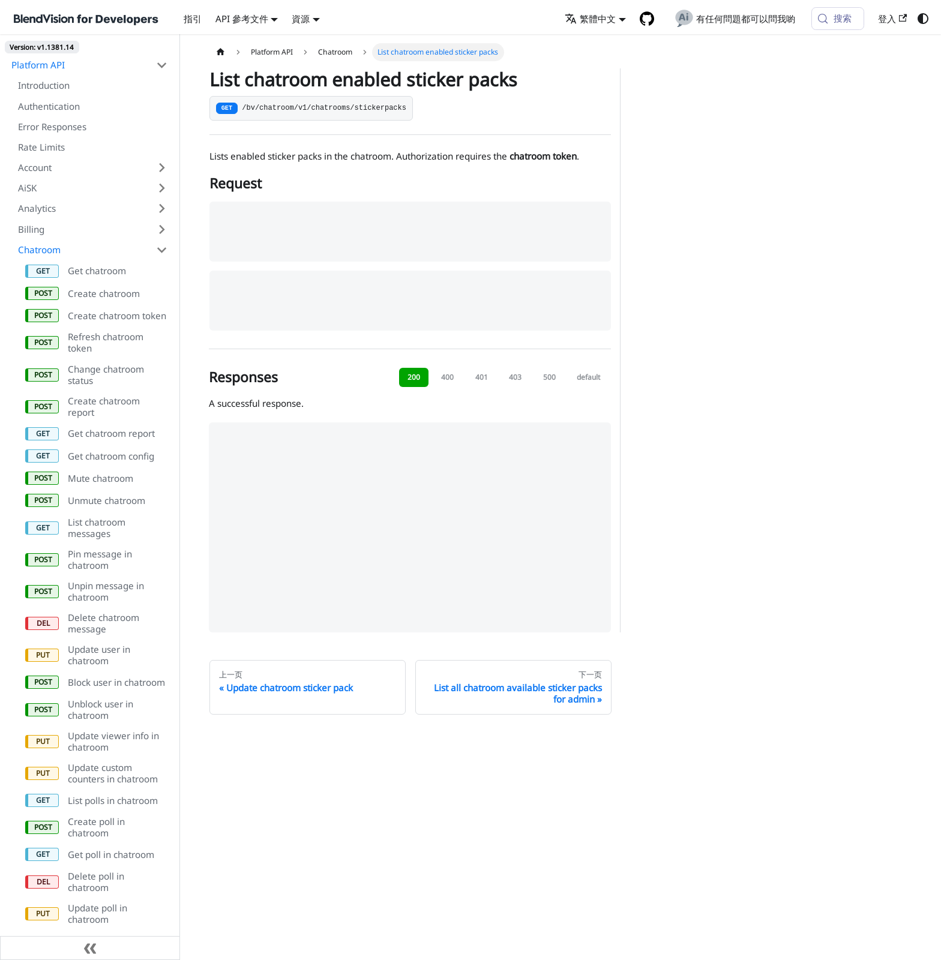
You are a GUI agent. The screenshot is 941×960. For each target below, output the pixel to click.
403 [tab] (515, 377)
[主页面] (220, 52)
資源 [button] (301, 19)
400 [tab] (447, 377)
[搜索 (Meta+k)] (837, 18)
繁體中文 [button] (590, 19)
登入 (892, 19)
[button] (92, 167)
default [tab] (588, 377)
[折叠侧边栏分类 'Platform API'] (161, 65)
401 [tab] (481, 377)
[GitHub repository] (647, 18)
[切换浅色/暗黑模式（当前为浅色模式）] (922, 19)
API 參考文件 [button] (241, 19)
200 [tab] (413, 377)
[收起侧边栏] (90, 948)
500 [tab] (549, 377)
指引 (193, 19)
